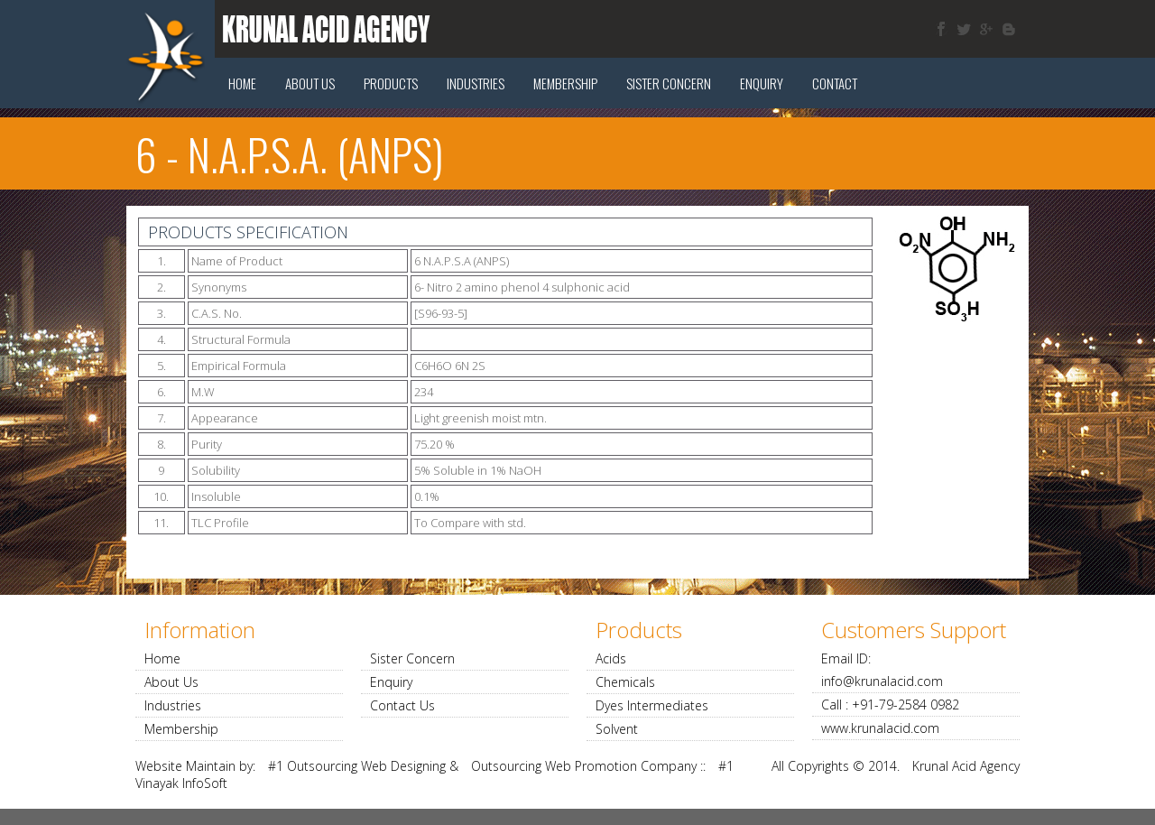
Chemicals (625, 682)
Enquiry (761, 83)
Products (391, 83)
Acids (611, 658)
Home (242, 83)
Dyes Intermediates (652, 705)
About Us (310, 83)
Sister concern (668, 83)
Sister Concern (412, 658)
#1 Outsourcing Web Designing (357, 765)
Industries (475, 83)
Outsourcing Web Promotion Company (584, 765)
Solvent (617, 728)
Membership (565, 83)
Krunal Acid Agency (966, 765)
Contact (834, 83)
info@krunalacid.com (882, 681)
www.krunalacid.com (880, 728)
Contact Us (402, 705)
